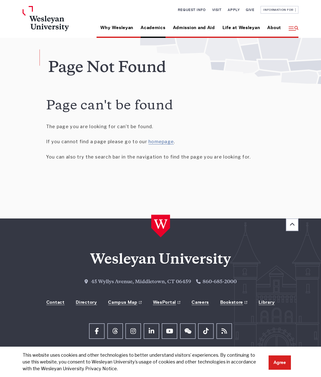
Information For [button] (279, 10)
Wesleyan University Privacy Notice (79, 368)
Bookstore (231, 302)
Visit (217, 10)
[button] (291, 26)
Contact (55, 302)
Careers (200, 302)
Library (267, 302)
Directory (86, 302)
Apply (233, 10)
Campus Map (122, 302)
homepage (161, 141)
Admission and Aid (194, 27)
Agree (280, 362)
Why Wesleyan (116, 27)
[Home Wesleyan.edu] (55, 22)
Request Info (192, 10)
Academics (153, 27)
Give (250, 10)
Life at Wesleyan (241, 27)
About (274, 27)
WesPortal (164, 302)
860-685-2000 (220, 282)
